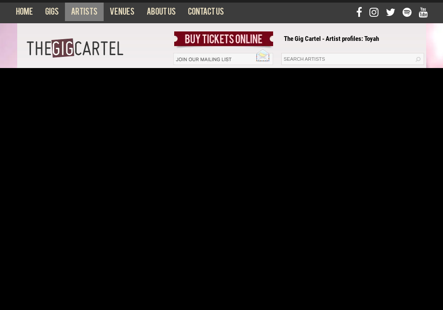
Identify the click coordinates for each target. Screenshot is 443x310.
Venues (122, 13)
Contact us (206, 13)
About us (161, 13)
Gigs (52, 13)
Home (24, 13)
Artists (84, 13)
